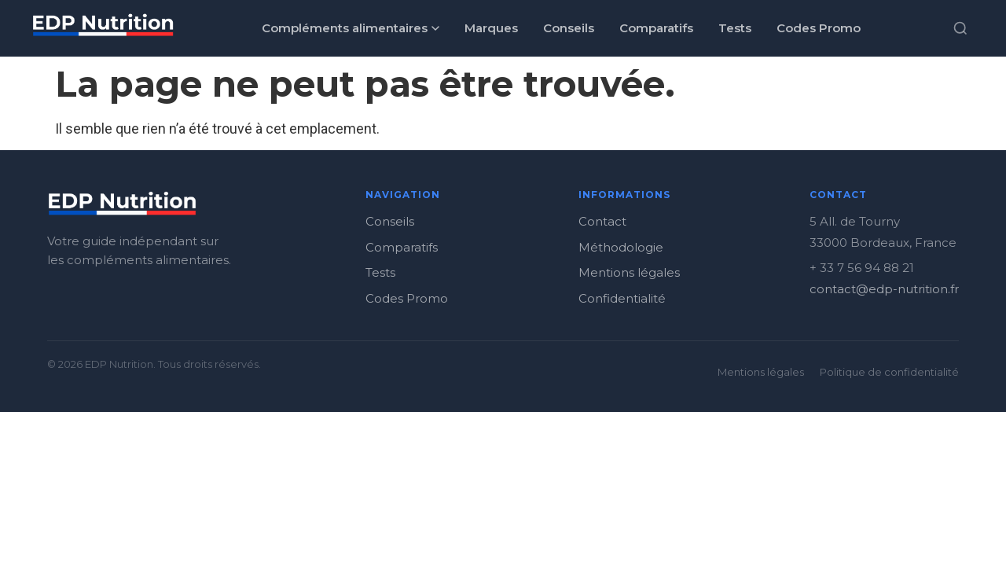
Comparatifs (656, 27)
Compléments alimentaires (350, 27)
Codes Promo (819, 27)
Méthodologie (620, 247)
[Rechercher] (960, 28)
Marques (491, 27)
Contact (602, 221)
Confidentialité (622, 298)
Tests (734, 27)
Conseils (568, 27)
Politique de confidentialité (889, 372)
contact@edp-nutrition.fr (884, 288)
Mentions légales (629, 272)
